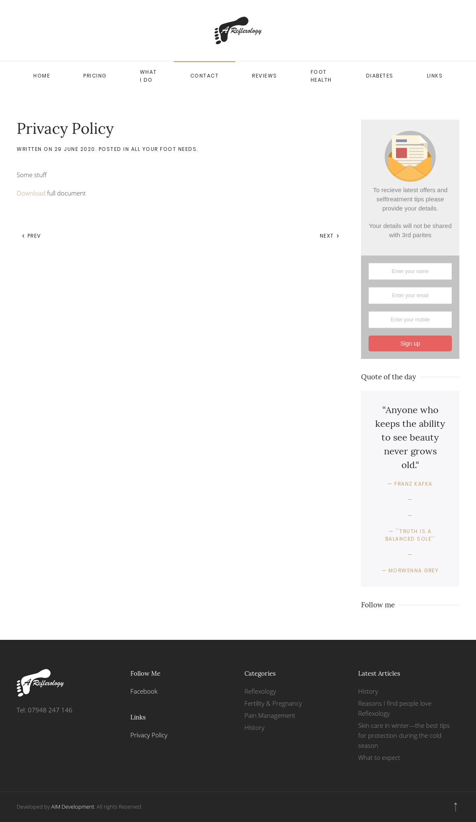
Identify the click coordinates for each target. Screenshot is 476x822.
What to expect (379, 757)
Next (330, 235)
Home (41, 75)
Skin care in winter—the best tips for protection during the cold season (404, 735)
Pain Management (269, 715)
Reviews (264, 75)
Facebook (143, 691)
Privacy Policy (148, 735)
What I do (148, 75)
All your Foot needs (164, 149)
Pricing (95, 75)
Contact (204, 75)
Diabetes (380, 75)
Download (31, 193)
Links (435, 75)
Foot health (321, 75)
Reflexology (260, 691)
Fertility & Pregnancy (273, 703)
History (254, 727)
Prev (31, 235)
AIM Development (72, 806)
